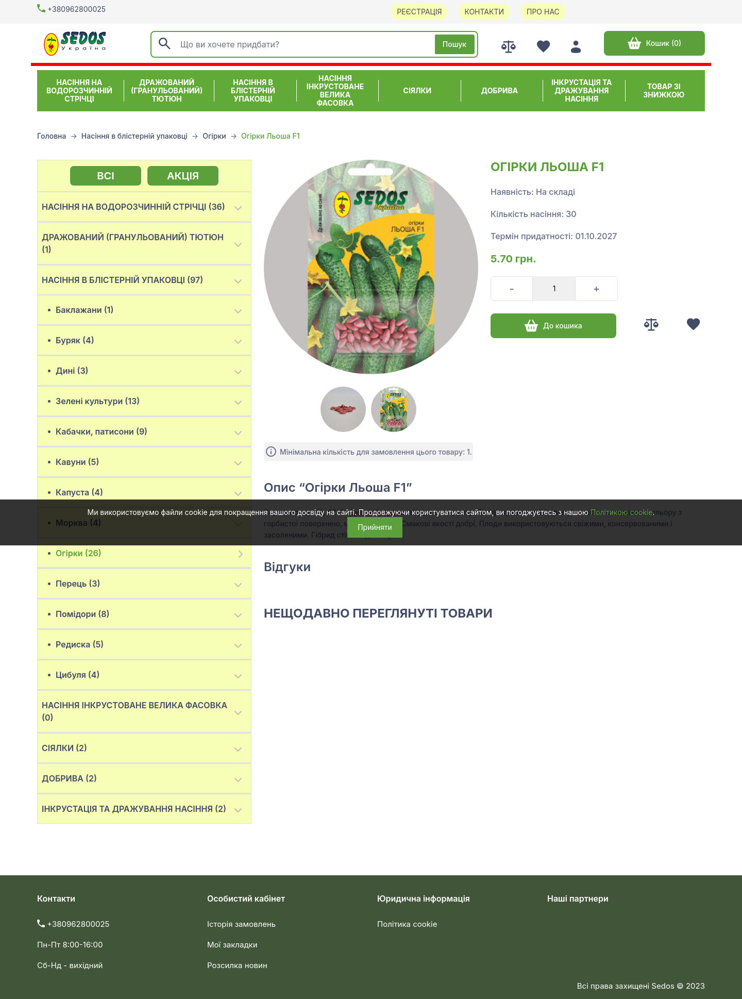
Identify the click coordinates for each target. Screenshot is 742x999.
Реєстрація (419, 11)
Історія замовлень (241, 924)
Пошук (454, 44)
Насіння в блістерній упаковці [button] (253, 90)
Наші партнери (578, 898)
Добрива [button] (499, 90)
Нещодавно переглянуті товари (378, 613)
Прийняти (375, 527)
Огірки (214, 135)
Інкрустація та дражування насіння (581, 90)
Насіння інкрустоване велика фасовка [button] (335, 90)
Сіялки (417, 90)
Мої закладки (232, 945)
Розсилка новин (237, 965)
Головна (51, 135)
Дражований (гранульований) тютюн (167, 90)
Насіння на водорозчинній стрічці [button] (79, 90)
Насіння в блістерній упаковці (134, 135)
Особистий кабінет (246, 898)
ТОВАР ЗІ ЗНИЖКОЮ (663, 90)
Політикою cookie (622, 512)
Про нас (543, 11)
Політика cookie (407, 924)
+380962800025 (76, 9)
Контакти (484, 11)
